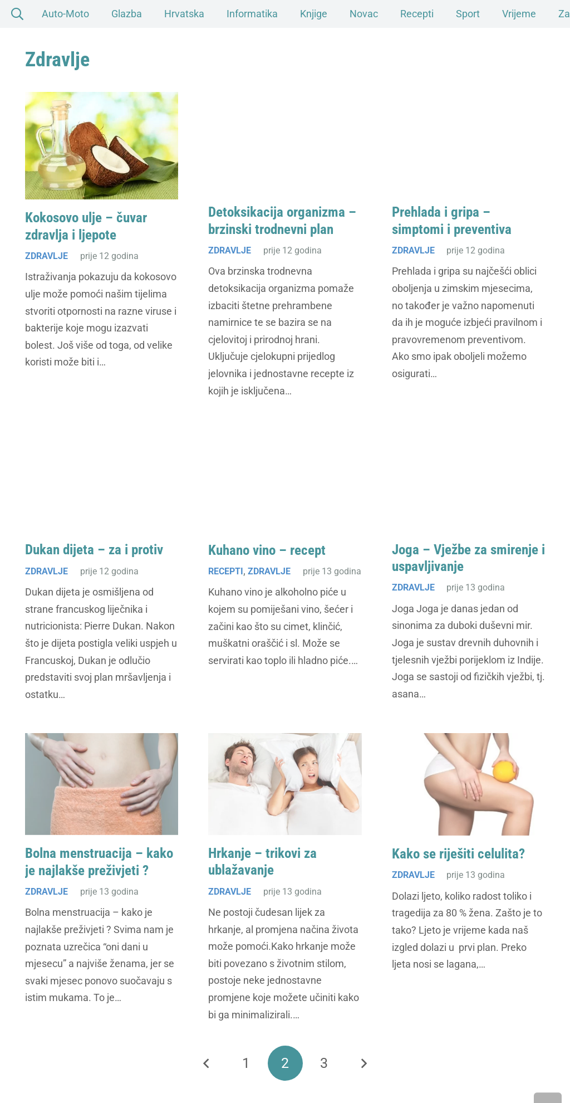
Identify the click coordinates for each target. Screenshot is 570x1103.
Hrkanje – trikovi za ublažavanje (262, 861)
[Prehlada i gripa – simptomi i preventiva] (468, 143)
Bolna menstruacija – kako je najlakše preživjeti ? (99, 862)
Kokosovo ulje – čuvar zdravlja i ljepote (86, 226)
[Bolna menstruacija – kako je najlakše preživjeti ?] (101, 784)
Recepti (225, 571)
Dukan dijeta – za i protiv (94, 550)
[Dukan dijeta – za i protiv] (101, 480)
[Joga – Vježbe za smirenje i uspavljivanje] (468, 480)
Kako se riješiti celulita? (458, 854)
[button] (548, 1081)
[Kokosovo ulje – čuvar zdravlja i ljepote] (101, 145)
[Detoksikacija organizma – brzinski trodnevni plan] (284, 143)
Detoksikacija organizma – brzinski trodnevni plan (282, 220)
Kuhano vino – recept (267, 550)
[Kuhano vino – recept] (284, 480)
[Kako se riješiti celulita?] (468, 784)
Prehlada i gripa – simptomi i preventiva (452, 220)
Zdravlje (46, 256)
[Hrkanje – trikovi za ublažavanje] (284, 784)
